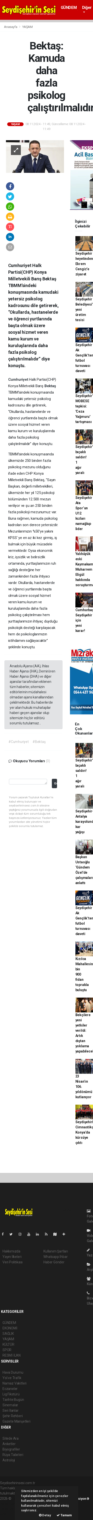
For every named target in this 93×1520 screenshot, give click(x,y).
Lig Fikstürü (11, 1394)
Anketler (8, 1444)
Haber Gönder (53, 1262)
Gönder (55, 783)
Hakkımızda (11, 1251)
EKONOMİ (9, 1328)
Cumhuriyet (18, 379)
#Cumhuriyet (18, 742)
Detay (45, 1515)
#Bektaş (39, 742)
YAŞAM (27, 27)
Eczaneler (10, 1389)
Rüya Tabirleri (12, 1455)
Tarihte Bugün (13, 1400)
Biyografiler (11, 1449)
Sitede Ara (10, 1438)
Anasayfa (11, 27)
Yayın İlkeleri (11, 1257)
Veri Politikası (12, 1262)
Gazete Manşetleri (16, 1421)
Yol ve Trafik (11, 1378)
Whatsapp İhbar (55, 1257)
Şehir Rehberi (12, 1416)
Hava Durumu (12, 1372)
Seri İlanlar (10, 1410)
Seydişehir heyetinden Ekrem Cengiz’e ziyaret (84, 263)
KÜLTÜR (8, 1344)
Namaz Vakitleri (14, 1383)
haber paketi (9, 1504)
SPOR (6, 1350)
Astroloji (8, 1460)
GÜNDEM (69, 7)
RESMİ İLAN (11, 1355)
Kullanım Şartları (55, 1251)
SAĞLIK (8, 1334)
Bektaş (50, 386)
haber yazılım (10, 1509)
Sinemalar (10, 1405)
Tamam (64, 1515)
